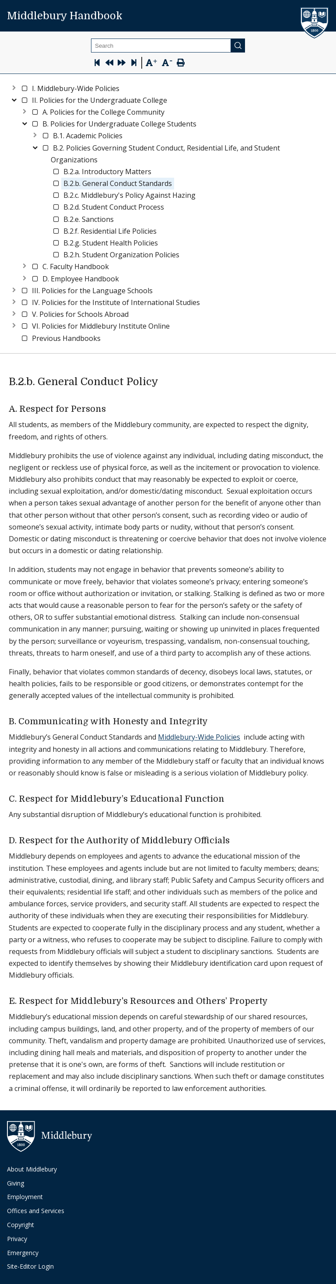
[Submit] (238, 46)
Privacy (17, 1239)
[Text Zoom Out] (167, 62)
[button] (76, 89)
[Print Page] (181, 63)
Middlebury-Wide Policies (199, 737)
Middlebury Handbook (64, 16)
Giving (15, 1183)
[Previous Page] (109, 63)
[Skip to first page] (97, 63)
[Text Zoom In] (151, 63)
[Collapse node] (14, 99)
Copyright (20, 1225)
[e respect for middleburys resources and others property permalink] (273, 1001)
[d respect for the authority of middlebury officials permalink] (235, 840)
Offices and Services (35, 1211)
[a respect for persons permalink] (111, 409)
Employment (25, 1197)
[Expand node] (14, 87)
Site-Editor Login (30, 1266)
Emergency (22, 1253)
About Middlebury (32, 1169)
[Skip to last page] (134, 63)
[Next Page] (122, 63)
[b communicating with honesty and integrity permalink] (213, 721)
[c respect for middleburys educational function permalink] (229, 799)
